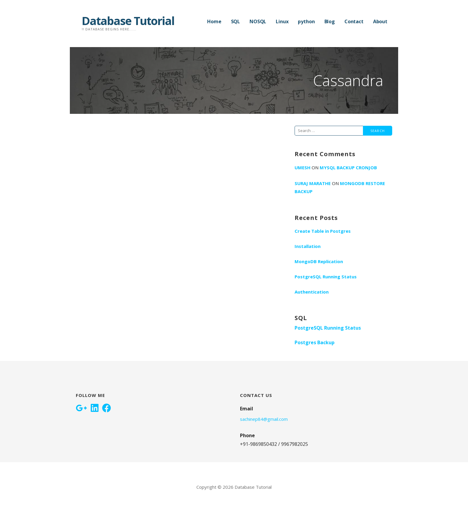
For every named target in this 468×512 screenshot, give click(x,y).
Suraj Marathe (313, 183)
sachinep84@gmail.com (264, 419)
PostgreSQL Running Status (326, 277)
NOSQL (258, 21)
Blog (329, 21)
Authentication (312, 292)
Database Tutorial (128, 20)
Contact (354, 21)
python (306, 21)
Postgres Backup (315, 342)
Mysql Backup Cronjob (348, 167)
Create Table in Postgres (323, 231)
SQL (235, 21)
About (380, 21)
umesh (302, 167)
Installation (308, 246)
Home (214, 21)
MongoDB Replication (319, 261)
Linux (282, 21)
